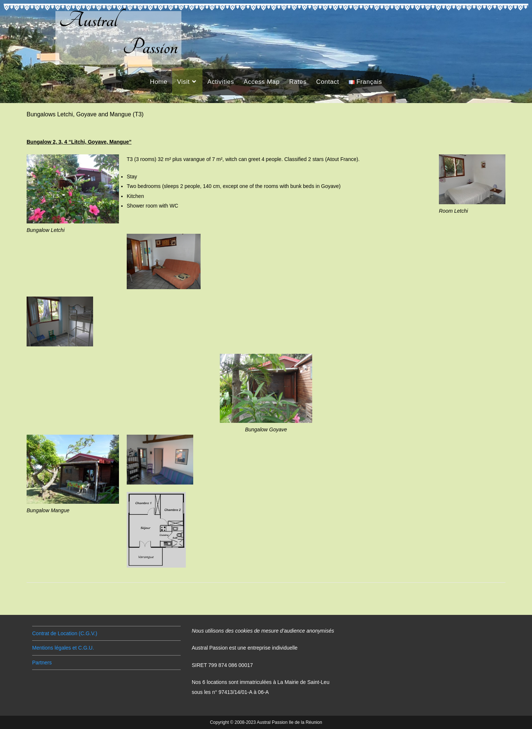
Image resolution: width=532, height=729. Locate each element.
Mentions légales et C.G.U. (63, 648)
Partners (42, 662)
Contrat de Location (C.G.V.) (64, 633)
